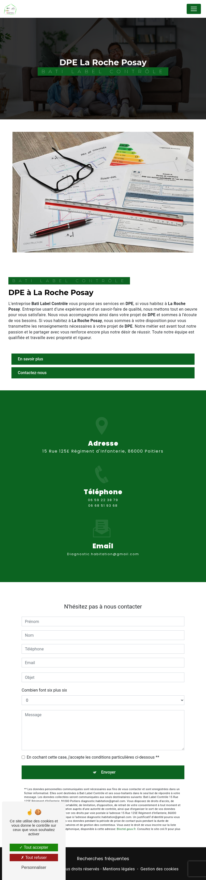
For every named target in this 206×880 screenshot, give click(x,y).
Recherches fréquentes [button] (103, 859)
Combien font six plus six (44, 677)
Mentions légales (119, 869)
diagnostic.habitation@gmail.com (103, 541)
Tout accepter (33, 847)
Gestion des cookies (159, 869)
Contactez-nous (32, 372)
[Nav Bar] (194, 9)
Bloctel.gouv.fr (126, 816)
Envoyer (108, 759)
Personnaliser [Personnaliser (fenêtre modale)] (33, 867)
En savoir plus (30, 359)
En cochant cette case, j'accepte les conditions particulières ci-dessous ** (93, 744)
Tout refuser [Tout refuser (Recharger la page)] (34, 857)
